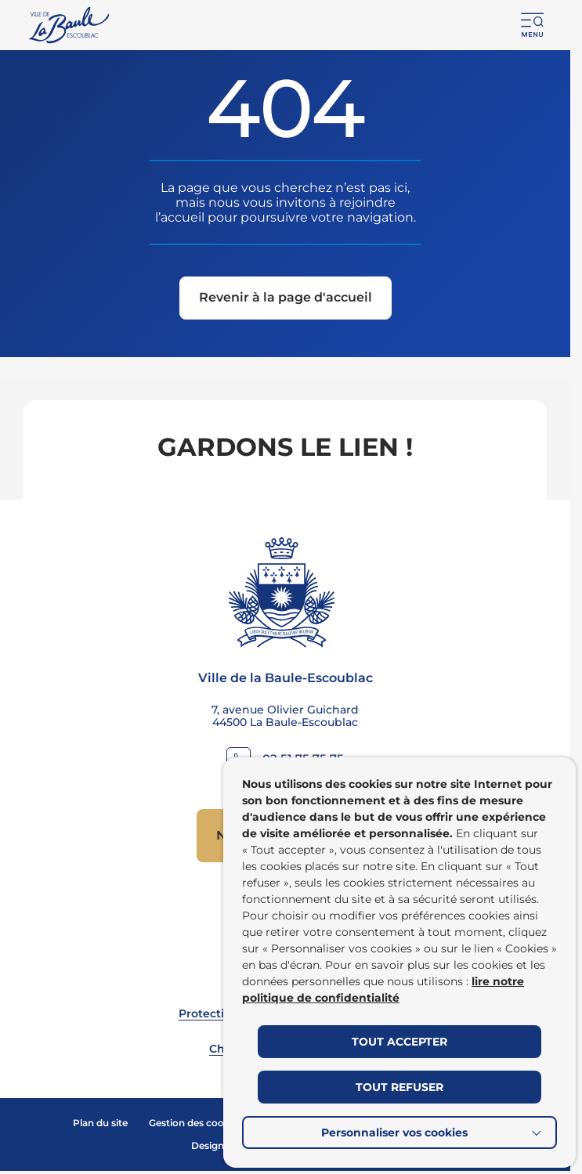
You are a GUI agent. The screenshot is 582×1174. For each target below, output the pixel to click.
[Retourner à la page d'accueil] (70, 25)
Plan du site (100, 1123)
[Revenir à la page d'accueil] (285, 299)
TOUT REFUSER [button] (399, 1087)
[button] (532, 25)
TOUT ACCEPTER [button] (399, 1042)
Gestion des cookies (196, 1123)
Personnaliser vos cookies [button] (394, 1132)
